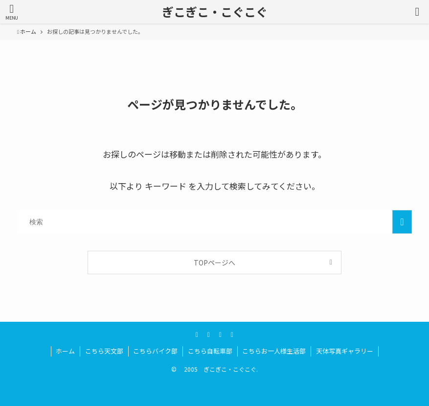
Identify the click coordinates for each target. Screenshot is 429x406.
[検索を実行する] (402, 222)
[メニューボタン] (11, 12)
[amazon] (220, 334)
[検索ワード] (214, 222)
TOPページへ (214, 262)
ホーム (65, 351)
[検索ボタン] (417, 12)
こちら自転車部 (210, 351)
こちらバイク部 (155, 351)
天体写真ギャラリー (344, 351)
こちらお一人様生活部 (274, 351)
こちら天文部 (104, 351)
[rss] (232, 334)
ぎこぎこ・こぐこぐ (215, 12)
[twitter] (197, 334)
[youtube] (208, 334)
